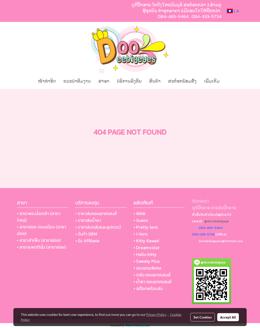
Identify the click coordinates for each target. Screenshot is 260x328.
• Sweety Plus (147, 261)
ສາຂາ (103, 81)
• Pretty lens (146, 227)
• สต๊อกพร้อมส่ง (148, 288)
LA (233, 11)
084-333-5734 (206, 16)
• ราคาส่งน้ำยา (88, 220)
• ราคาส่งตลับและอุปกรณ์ (98, 227)
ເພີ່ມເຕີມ (212, 81)
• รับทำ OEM (86, 234)
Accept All (228, 317)
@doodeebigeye (216, 221)
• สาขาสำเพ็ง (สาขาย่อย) (39, 240)
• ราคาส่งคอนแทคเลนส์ (96, 213)
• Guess (141, 220)
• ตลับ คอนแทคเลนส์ (152, 275)
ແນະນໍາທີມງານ (77, 81)
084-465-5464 (173, 16)
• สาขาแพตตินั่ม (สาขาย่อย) (41, 247)
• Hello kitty (145, 254)
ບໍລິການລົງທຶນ (129, 81)
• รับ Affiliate (87, 240)
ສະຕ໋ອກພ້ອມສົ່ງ (182, 81)
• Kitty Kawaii (146, 240)
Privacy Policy (156, 314)
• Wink (140, 213)
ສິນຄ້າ (155, 81)
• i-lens (141, 234)
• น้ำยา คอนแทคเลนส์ (152, 281)
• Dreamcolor (147, 247)
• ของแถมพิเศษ (147, 268)
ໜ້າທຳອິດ (47, 81)
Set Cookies (202, 317)
